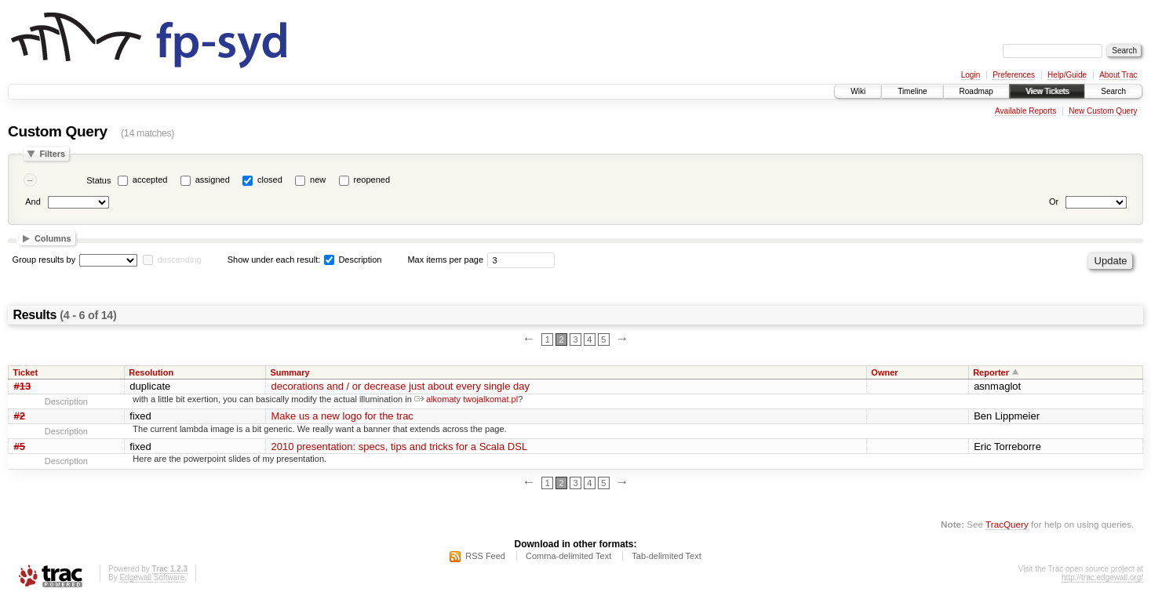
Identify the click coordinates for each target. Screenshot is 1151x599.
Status (98, 180)
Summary (290, 372)
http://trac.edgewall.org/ (1102, 577)
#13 (22, 386)
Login (970, 75)
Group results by (44, 259)
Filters (52, 153)
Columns (53, 238)
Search (1113, 91)
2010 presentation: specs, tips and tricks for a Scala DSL (399, 446)
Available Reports (1025, 111)
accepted (150, 179)
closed (269, 179)
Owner (884, 372)
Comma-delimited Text (568, 556)
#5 (19, 446)
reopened (372, 179)
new (318, 179)
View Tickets (1047, 91)
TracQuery (1007, 524)
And (33, 201)
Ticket (25, 372)
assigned (212, 179)
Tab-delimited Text (666, 556)
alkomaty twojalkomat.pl (466, 399)
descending (179, 259)
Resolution (151, 372)
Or (1053, 201)
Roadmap (976, 91)
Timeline (912, 91)
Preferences (1014, 75)
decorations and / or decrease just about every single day (400, 386)
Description (352, 259)
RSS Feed (485, 556)
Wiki (858, 91)
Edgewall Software (151, 577)
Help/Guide (1067, 75)
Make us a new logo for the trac (342, 416)
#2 (19, 416)
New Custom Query (1103, 111)
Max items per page (445, 259)
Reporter (991, 372)
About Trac (1118, 75)
